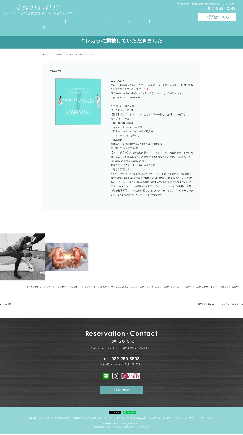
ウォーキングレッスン (35, 286)
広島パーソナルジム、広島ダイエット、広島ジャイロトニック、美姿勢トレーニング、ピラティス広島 (150, 286)
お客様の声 (121, 21)
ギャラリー (104, 21)
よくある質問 (139, 21)
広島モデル (225, 286)
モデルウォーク (92, 286)
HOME (10, 21)
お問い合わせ (171, 21)
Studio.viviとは (46, 21)
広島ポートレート (210, 286)
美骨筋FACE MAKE (71, 21)
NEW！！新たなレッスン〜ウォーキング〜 (219, 304)
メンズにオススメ (75, 286)
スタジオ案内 (26, 21)
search (6, 26)
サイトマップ (207, 419)
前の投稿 (6, 304)
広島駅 (235, 286)
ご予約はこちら (216, 17)
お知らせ (59, 54)
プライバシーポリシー (187, 419)
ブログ (155, 21)
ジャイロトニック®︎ (56, 286)
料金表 (90, 21)
